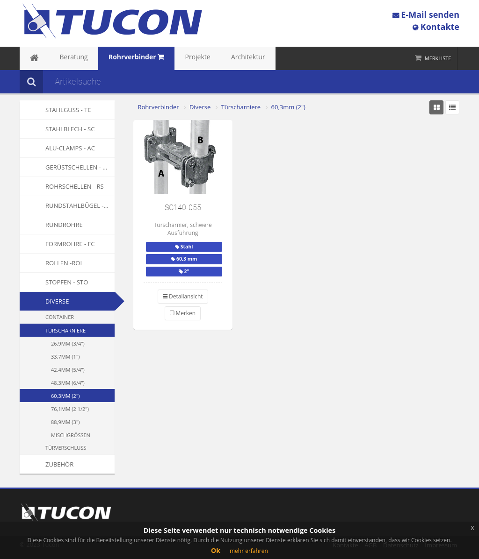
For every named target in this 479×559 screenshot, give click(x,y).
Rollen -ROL (51, 263)
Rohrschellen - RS (62, 186)
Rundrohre (51, 224)
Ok (215, 550)
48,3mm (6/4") (68, 382)
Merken (183, 313)
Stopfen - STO (54, 282)
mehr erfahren (249, 551)
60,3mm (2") (65, 395)
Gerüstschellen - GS (65, 167)
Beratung (63, 58)
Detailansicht (183, 296)
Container (59, 316)
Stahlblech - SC (57, 129)
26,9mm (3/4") (68, 343)
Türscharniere (65, 330)
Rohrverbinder (158, 107)
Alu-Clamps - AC (57, 148)
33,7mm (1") (65, 356)
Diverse (57, 301)
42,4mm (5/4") (68, 369)
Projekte (168, 58)
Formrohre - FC (57, 243)
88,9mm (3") (65, 421)
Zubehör (46, 464)
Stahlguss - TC (55, 109)
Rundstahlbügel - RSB (67, 205)
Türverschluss (65, 447)
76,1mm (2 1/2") (70, 408)
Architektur (209, 58)
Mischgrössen (70, 435)
